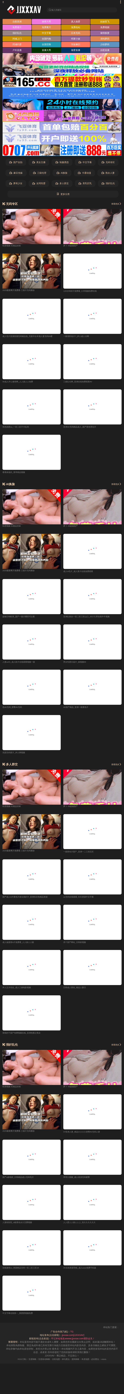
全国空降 (46, 45)
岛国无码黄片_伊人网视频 (15, 755)
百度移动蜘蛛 (42, 1363)
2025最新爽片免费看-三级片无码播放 (21, 291)
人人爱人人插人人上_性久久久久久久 (82, 1226)
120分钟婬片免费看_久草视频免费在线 (82, 292)
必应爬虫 (99, 1363)
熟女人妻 (108, 173)
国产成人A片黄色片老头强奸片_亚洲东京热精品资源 (28, 899)
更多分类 (63, 195)
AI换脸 (62, 173)
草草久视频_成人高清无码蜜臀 (78, 1180)
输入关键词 (57, 10)
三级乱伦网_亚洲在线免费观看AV (80, 383)
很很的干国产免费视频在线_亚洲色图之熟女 (24, 1036)
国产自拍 (15, 163)
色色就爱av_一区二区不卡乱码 (17, 428)
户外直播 (17, 51)
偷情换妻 (104, 33)
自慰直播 (104, 51)
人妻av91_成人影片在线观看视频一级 (21, 664)
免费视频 (104, 28)
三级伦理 (39, 173)
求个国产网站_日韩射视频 (76, 945)
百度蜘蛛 (28, 1363)
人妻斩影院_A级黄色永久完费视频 (19, 1226)
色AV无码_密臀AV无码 (13, 709)
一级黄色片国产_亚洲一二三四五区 (81, 854)
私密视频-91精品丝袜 (13, 246)
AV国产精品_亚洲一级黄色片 (77, 709)
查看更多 (116, 204)
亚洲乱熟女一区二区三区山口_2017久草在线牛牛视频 (90, 618)
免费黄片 (46, 28)
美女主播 (38, 163)
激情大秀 (46, 22)
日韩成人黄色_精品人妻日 (76, 990)
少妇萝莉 (104, 45)
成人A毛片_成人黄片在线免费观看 (80, 573)
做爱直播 (75, 51)
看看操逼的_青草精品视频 (15, 473)
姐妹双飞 (104, 22)
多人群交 (62, 184)
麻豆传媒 (16, 173)
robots (109, 1363)
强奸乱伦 (17, 33)
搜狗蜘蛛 (77, 1363)
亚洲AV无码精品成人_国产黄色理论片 (82, 428)
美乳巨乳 (85, 184)
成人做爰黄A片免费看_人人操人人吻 (20, 945)
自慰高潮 (17, 22)
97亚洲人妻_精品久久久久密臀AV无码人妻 (84, 1135)
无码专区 (108, 163)
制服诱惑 (62, 163)
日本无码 (75, 33)
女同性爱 (38, 184)
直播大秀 (46, 51)
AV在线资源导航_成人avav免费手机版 (82, 1271)
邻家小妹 (75, 39)
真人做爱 (75, 22)
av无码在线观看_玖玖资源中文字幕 (81, 899)
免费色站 (75, 28)
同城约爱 (17, 45)
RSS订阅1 (16, 1363)
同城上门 (17, 39)
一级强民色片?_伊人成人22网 (78, 337)
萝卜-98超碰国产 (71, 246)
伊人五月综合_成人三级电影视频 (19, 990)
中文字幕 (46, 33)
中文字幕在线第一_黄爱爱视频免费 (20, 1317)
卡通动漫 (84, 173)
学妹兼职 (75, 45)
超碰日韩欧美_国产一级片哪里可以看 (21, 618)
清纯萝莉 (104, 39)
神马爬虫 (66, 1363)
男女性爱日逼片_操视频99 (76, 664)
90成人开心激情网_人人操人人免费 (20, 383)
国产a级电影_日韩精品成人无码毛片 (20, 1180)
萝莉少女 (15, 184)
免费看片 (17, 28)
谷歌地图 (55, 1363)
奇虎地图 (88, 1363)
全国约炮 (46, 39)
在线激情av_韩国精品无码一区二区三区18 (23, 1271)
